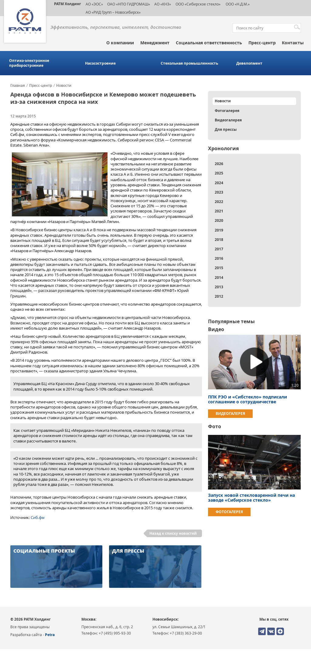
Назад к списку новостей (173, 533)
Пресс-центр (262, 43)
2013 (219, 287)
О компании (120, 43)
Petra (50, 634)
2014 (219, 277)
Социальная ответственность (209, 43)
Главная (17, 85)
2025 (219, 173)
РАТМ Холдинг (67, 3)
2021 (219, 211)
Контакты (293, 43)
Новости (63, 85)
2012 (219, 296)
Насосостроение (100, 63)
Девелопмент (249, 63)
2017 (219, 249)
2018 (219, 239)
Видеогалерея (228, 120)
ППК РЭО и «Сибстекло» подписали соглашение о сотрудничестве (247, 399)
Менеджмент (154, 43)
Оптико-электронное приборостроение (29, 63)
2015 (219, 267)
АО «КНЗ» (162, 4)
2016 (219, 258)
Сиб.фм (38, 517)
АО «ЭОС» (94, 4)
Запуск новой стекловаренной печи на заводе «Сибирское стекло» (251, 497)
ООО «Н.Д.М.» (237, 4)
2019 (219, 230)
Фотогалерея (227, 110)
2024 (219, 182)
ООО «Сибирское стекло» (198, 4)
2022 (219, 201)
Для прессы (226, 129)
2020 (219, 220)
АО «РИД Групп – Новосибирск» (113, 12)
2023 (219, 192)
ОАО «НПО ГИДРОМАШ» (128, 4)
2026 (219, 163)
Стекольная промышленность (189, 63)
